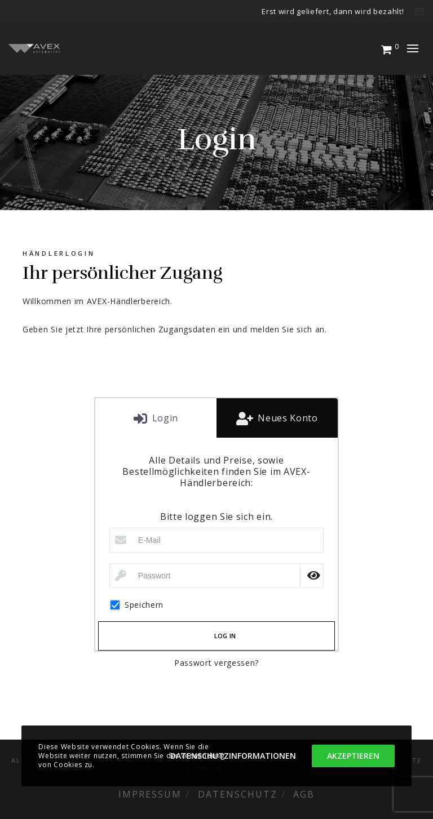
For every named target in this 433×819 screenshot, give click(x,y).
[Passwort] (216, 575)
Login (163, 418)
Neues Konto (286, 418)
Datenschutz (237, 794)
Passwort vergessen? (216, 662)
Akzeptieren (353, 755)
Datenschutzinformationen (233, 755)
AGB (304, 794)
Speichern (136, 605)
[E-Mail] (216, 540)
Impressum (150, 794)
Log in (225, 635)
